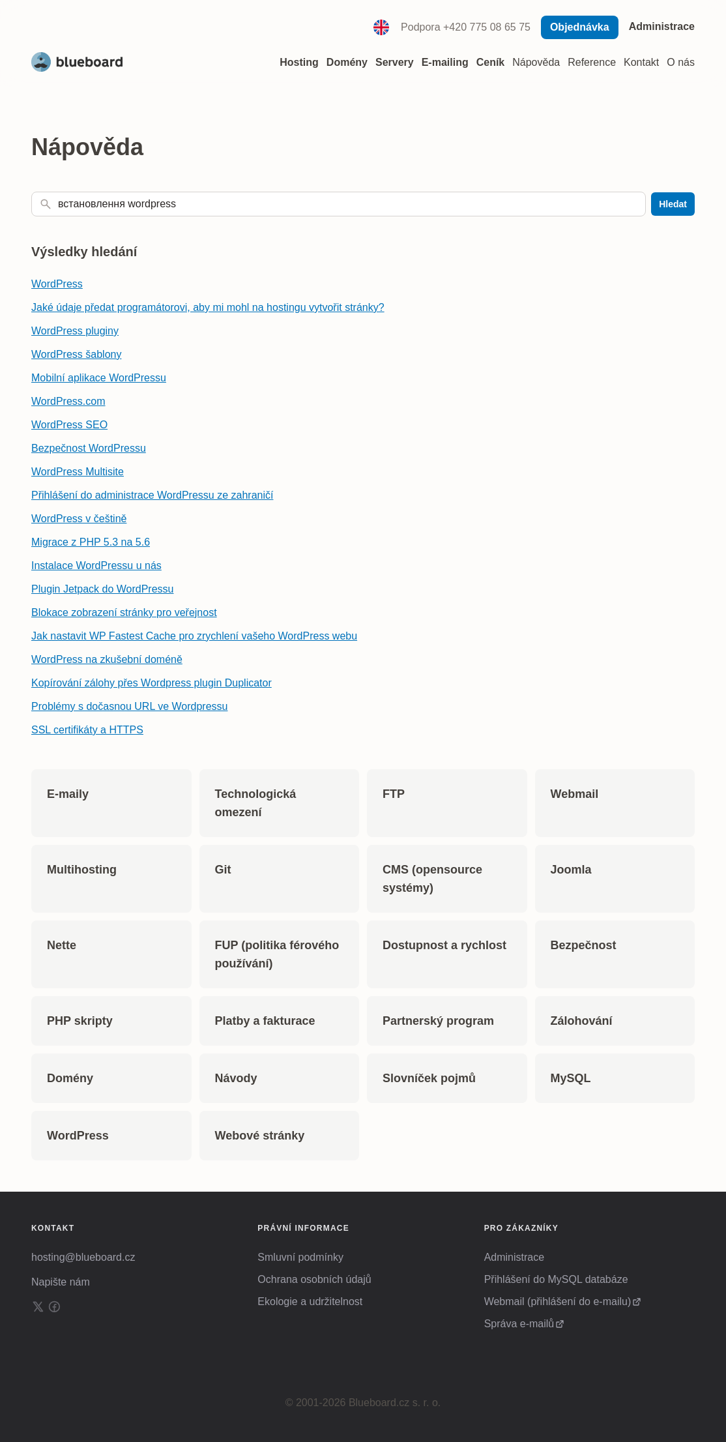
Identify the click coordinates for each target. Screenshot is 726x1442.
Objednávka (579, 27)
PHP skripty (80, 1020)
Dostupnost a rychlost (444, 945)
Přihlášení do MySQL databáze (556, 1279)
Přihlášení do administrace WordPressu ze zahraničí (152, 495)
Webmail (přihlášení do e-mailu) (558, 1301)
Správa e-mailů (519, 1323)
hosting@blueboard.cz (83, 1257)
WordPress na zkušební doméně (106, 659)
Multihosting (82, 869)
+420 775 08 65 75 (486, 27)
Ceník (490, 62)
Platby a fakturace (265, 1020)
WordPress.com (68, 401)
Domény (70, 1078)
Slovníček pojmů (429, 1078)
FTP (394, 794)
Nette (61, 945)
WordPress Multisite (77, 471)
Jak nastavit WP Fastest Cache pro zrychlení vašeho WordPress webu (194, 635)
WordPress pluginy (75, 330)
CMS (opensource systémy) (432, 878)
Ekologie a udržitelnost (309, 1301)
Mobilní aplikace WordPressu (98, 377)
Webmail (575, 794)
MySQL (571, 1078)
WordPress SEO (69, 424)
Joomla (571, 869)
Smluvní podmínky (300, 1257)
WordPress (57, 283)
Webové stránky (260, 1135)
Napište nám (60, 1282)
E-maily (68, 794)
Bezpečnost (584, 945)
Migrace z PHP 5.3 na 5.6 (90, 542)
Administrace (662, 26)
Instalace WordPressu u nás (96, 565)
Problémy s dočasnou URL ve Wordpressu (129, 706)
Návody (236, 1078)
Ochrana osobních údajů (314, 1279)
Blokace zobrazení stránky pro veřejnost (124, 612)
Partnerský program (438, 1020)
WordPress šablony (76, 354)
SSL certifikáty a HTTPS (87, 729)
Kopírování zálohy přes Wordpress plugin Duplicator (151, 682)
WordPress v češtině (78, 518)
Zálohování (582, 1020)
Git (223, 869)
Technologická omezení (256, 803)
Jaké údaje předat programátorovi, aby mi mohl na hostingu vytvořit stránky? (208, 307)
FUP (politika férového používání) (277, 954)
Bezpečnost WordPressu (88, 448)
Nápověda (536, 62)
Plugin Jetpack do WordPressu (102, 589)
